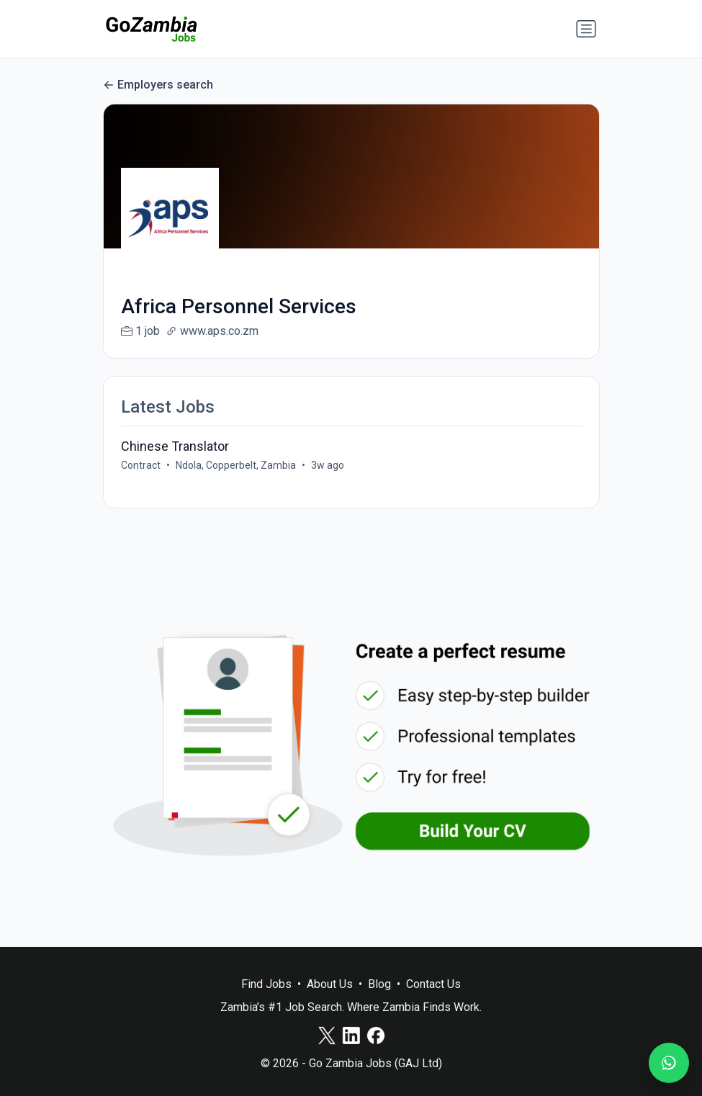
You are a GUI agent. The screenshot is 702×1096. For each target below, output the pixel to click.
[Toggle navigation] (586, 28)
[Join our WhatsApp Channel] (669, 1063)
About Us (330, 984)
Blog (379, 984)
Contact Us (433, 984)
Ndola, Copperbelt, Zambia (236, 465)
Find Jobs (266, 984)
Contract (141, 465)
